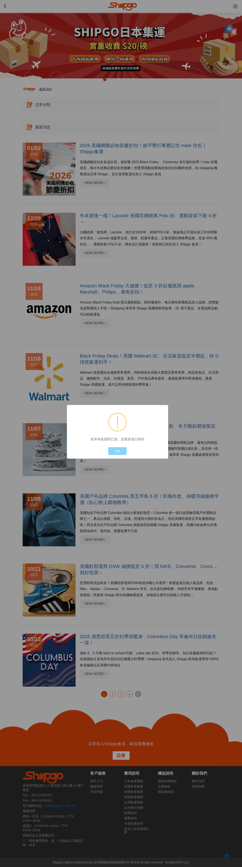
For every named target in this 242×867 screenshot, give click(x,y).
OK (117, 451)
